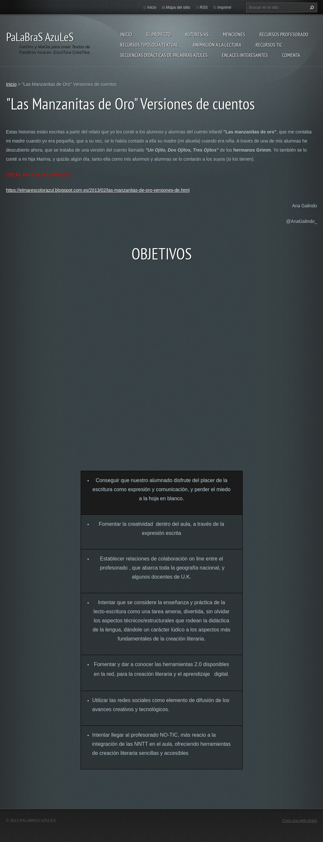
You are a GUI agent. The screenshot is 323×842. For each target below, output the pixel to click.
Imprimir (224, 7)
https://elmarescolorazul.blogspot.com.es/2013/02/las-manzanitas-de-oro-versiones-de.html (98, 190)
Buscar (311, 7)
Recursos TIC (269, 44)
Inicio (126, 34)
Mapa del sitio (178, 7)
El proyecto (158, 34)
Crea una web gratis (299, 820)
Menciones (234, 34)
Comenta (291, 55)
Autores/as (197, 34)
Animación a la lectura (217, 44)
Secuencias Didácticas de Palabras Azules (164, 55)
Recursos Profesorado (284, 34)
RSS (204, 7)
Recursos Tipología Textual (149, 44)
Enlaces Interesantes (245, 55)
